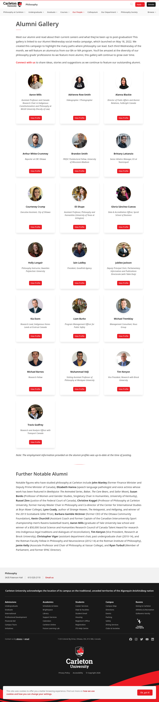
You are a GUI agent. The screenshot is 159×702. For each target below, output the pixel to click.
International (10, 613)
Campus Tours (11, 624)
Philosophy (32, 4)
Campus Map (111, 606)
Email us (49, 577)
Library (46, 613)
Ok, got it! (145, 692)
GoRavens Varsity (143, 613)
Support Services (50, 617)
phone (19, 639)
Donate (150, 4)
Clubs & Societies (113, 628)
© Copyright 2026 (93, 673)
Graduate (9, 610)
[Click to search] (131, 4)
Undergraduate (11, 606)
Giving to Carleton (143, 606)
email (26, 639)
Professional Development (16, 617)
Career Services (82, 606)
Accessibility (78, 673)
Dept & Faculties (82, 610)
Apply (138, 4)
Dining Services (112, 624)
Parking (109, 617)
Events (108, 613)
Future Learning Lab (51, 628)
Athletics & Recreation (145, 610)
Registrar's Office (83, 621)
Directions (110, 610)
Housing (79, 617)
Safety (108, 621)
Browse (150, 12)
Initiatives (9, 628)
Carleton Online (49, 624)
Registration (81, 624)
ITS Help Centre (82, 628)
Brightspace (48, 610)
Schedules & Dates (50, 606)
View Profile (36, 118)
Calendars (47, 621)
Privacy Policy (64, 673)
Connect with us (25, 62)
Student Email (81, 613)
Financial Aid (10, 621)
